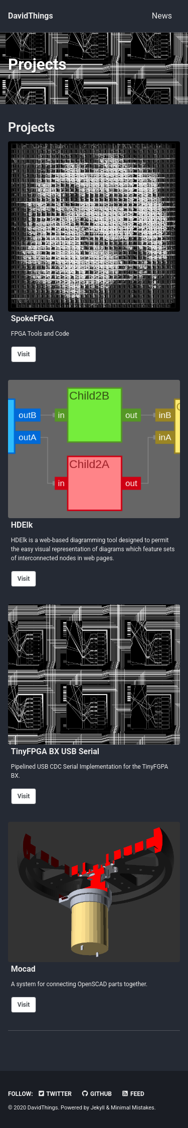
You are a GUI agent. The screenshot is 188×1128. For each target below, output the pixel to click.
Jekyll (98, 1107)
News (162, 16)
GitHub (96, 1093)
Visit (24, 354)
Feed (132, 1093)
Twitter (55, 1093)
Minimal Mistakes (132, 1107)
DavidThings (30, 16)
